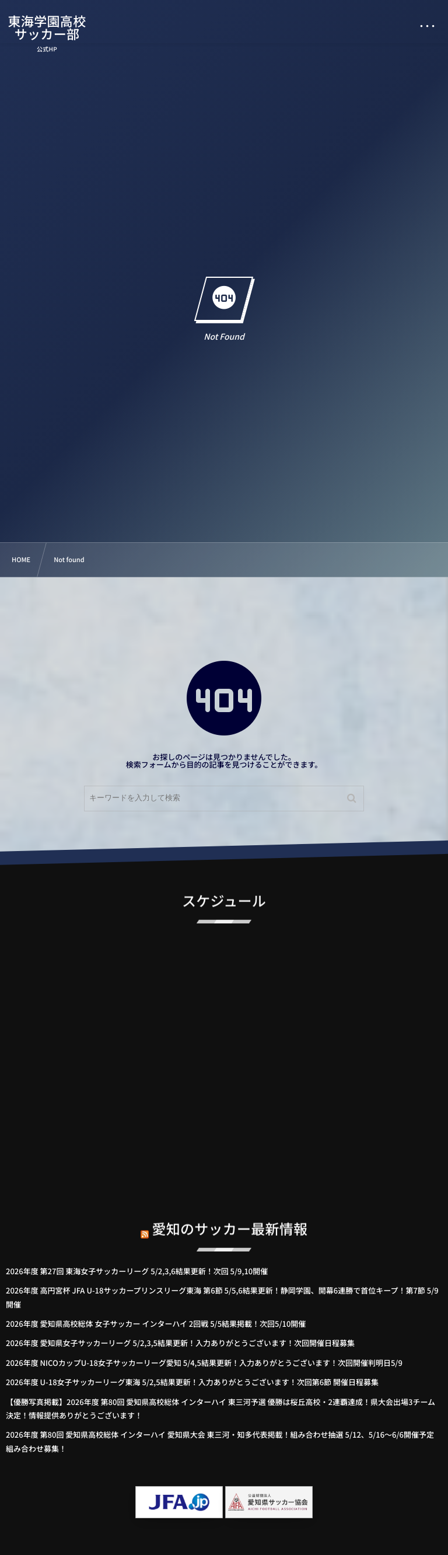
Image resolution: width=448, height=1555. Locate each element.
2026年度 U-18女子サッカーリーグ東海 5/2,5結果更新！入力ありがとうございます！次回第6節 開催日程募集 (192, 1381)
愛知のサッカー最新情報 (230, 1221)
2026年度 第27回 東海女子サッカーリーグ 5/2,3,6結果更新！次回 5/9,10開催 (137, 1271)
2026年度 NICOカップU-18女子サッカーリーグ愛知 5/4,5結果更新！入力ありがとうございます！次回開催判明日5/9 (204, 1362)
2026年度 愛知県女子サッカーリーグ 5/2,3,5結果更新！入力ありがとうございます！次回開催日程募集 (180, 1342)
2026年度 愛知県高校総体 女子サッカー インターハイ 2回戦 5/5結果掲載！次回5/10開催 (156, 1323)
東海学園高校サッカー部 (48, 27)
